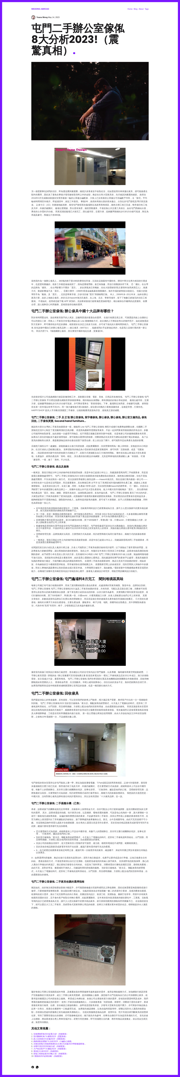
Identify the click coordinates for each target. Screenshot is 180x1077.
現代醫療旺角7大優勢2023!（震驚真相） (50, 1036)
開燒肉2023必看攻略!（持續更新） (49, 1056)
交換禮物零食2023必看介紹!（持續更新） (50, 1034)
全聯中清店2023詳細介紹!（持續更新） (49, 1046)
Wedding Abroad (40, 9)
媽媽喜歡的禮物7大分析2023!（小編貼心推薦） (53, 1041)
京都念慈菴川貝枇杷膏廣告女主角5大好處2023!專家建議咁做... (59, 1044)
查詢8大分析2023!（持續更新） (46, 1051)
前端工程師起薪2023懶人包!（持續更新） (50, 1054)
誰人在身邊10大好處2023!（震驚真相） (50, 1039)
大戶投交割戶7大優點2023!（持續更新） (50, 1049)
